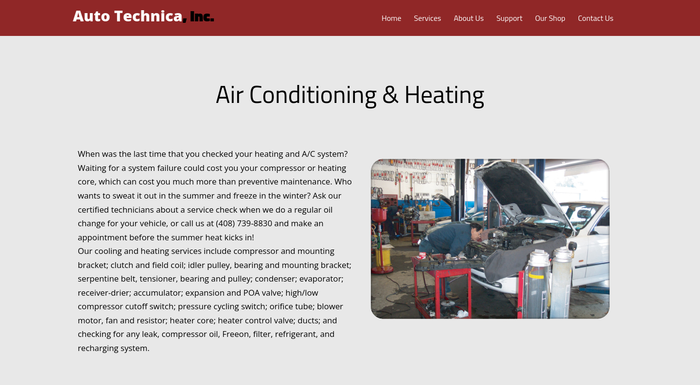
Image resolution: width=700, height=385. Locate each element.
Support (509, 18)
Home (392, 18)
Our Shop (550, 18)
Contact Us (595, 18)
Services (427, 18)
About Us (469, 18)
